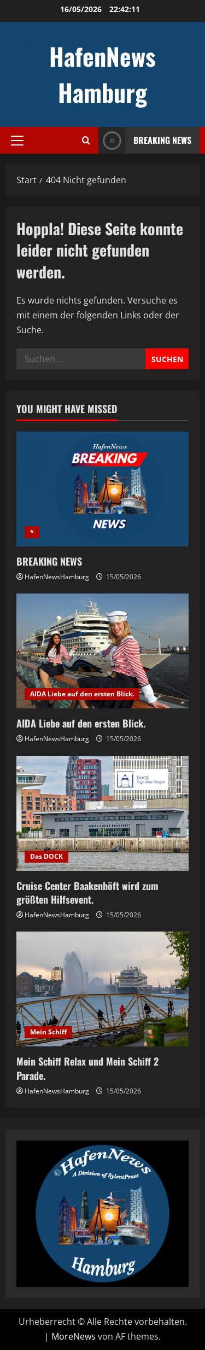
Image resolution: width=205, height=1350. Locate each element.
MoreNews (73, 1336)
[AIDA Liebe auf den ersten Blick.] (102, 650)
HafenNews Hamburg (102, 74)
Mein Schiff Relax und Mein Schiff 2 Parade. (87, 1068)
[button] (17, 140)
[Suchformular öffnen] (86, 140)
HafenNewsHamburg (57, 576)
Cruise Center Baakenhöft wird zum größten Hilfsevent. (87, 892)
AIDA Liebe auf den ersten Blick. (82, 694)
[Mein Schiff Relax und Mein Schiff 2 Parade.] (102, 989)
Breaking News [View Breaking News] (144, 140)
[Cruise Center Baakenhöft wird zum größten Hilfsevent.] (102, 813)
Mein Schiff (48, 1032)
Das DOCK (46, 856)
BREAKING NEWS (49, 561)
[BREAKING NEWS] (102, 489)
